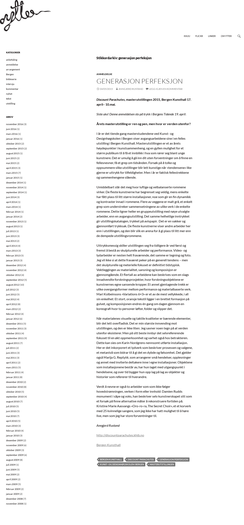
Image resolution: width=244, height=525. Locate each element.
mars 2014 (11, 206)
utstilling (10, 103)
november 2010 (14, 386)
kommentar (12, 88)
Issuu (187, 36)
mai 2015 (11, 163)
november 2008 (14, 503)
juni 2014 (11, 197)
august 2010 (12, 401)
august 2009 (12, 459)
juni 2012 (11, 294)
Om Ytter (226, 36)
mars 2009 (11, 484)
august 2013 (12, 226)
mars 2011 (11, 367)
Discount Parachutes (141, 459)
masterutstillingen (162, 464)
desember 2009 (14, 440)
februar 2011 (13, 372)
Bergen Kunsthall (108, 445)
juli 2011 (10, 347)
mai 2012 (11, 299)
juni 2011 (11, 352)
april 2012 (11, 304)
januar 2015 (12, 177)
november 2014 (14, 187)
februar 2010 (13, 430)
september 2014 (15, 192)
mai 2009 (11, 474)
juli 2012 (10, 289)
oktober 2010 (13, 391)
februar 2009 (13, 489)
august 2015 (12, 153)
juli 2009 (10, 464)
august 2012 (12, 284)
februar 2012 (13, 313)
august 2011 (12, 343)
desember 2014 (14, 182)
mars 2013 (11, 250)
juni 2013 (11, 236)
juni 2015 (11, 158)
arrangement (13, 69)
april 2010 (11, 420)
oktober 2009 (13, 450)
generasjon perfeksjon (173, 459)
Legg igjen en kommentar (166, 88)
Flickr (199, 36)
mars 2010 (11, 425)
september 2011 (15, 338)
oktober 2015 (13, 143)
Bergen (10, 74)
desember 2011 (14, 323)
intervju (10, 84)
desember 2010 (14, 382)
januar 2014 (12, 216)
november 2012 (14, 270)
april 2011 (11, 362)
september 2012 (15, 279)
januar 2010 (12, 435)
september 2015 (15, 148)
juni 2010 (11, 411)
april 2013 (11, 245)
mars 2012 (11, 309)
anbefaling (11, 59)
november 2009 (14, 445)
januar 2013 (12, 260)
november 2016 (14, 124)
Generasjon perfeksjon (139, 81)
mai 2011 (11, 357)
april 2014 (11, 202)
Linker (212, 36)
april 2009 (11, 479)
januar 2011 (12, 377)
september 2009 (15, 454)
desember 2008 (14, 498)
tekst (8, 98)
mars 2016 (11, 133)
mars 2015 (11, 172)
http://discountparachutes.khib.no (120, 435)
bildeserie (11, 79)
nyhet (9, 93)
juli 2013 (10, 231)
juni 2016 (11, 129)
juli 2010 (10, 406)
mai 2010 (11, 416)
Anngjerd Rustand (131, 88)
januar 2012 (12, 318)
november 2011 (14, 328)
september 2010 (15, 396)
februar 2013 (13, 255)
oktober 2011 (13, 333)
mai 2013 (11, 240)
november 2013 (14, 221)
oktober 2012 (13, 274)
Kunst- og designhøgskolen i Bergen (122, 464)
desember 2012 (14, 265)
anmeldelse (104, 74)
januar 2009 (12, 493)
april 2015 (11, 167)
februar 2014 (13, 211)
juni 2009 (11, 469)
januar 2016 (12, 138)
